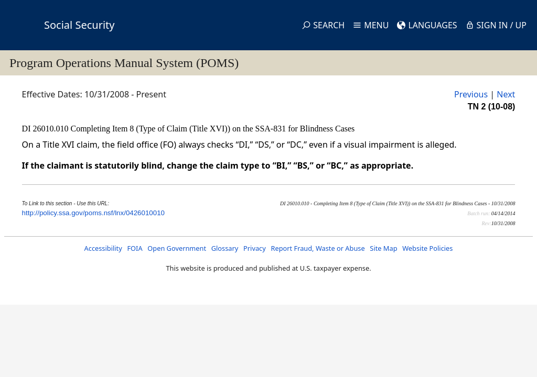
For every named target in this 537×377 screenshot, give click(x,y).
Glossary (225, 248)
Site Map (383, 248)
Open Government (176, 248)
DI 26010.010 (46, 128)
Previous (471, 94)
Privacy (254, 248)
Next (506, 94)
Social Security (79, 25)
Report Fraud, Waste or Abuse (317, 248)
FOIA (134, 248)
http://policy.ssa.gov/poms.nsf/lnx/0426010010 (93, 213)
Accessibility (103, 248)
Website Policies (427, 248)
